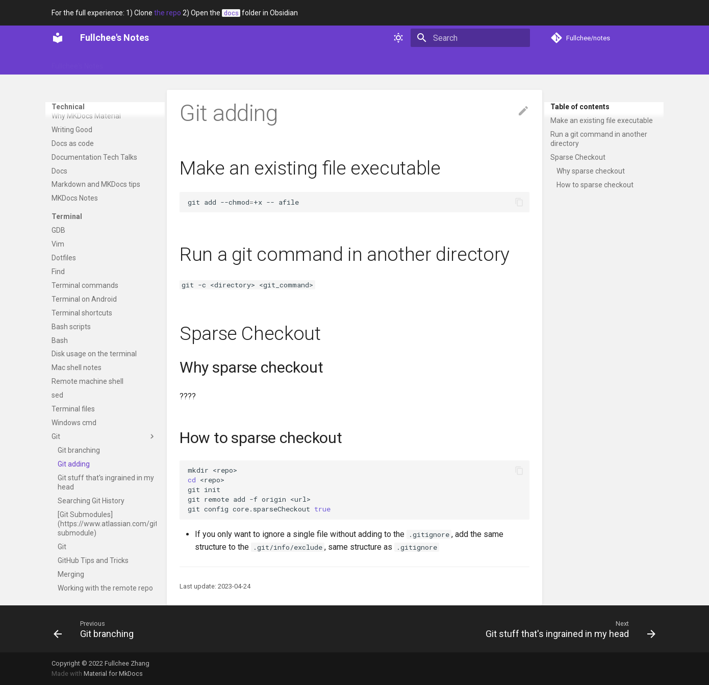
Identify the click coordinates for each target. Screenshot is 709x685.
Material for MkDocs (113, 673)
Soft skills (214, 63)
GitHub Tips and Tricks (93, 560)
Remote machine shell (87, 381)
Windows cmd (74, 423)
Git (104, 436)
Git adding (74, 464)
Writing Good (72, 130)
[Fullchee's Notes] (57, 38)
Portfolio (171, 63)
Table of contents (580, 107)
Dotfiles (64, 258)
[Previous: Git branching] (96, 628)
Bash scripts (71, 327)
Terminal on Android (84, 299)
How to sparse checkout (595, 185)
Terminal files (73, 409)
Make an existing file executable (601, 120)
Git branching (79, 450)
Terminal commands (85, 285)
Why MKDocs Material (86, 116)
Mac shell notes (77, 367)
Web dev (300, 63)
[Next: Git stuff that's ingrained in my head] (568, 628)
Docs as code (73, 143)
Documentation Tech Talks (94, 157)
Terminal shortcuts (82, 313)
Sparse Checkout (577, 157)
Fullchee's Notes (77, 63)
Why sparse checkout (590, 171)
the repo (167, 13)
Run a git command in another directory (598, 139)
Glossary (130, 63)
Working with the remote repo (105, 588)
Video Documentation (86, 102)
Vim (58, 244)
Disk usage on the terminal (94, 354)
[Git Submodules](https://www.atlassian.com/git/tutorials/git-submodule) (107, 523)
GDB (58, 230)
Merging (71, 574)
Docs (59, 171)
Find (58, 271)
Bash (60, 340)
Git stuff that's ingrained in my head (106, 482)
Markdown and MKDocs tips (96, 184)
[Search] (470, 38)
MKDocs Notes (75, 198)
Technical (258, 63)
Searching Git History (91, 501)
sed (57, 395)
